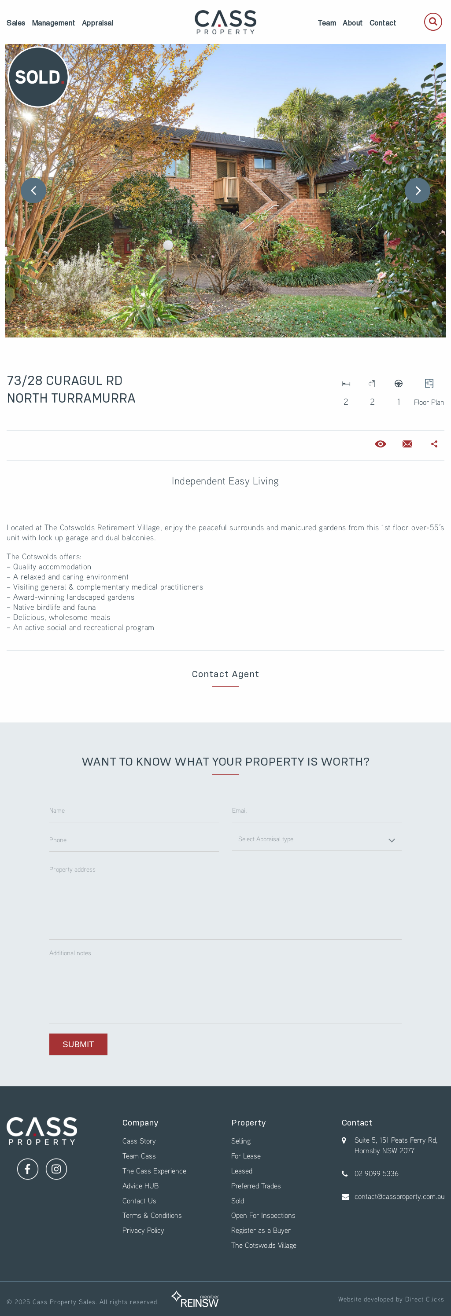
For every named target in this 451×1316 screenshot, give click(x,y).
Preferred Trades (256, 1185)
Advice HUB (140, 1185)
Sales (16, 23)
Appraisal (98, 23)
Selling (241, 1140)
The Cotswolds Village (263, 1245)
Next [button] (417, 190)
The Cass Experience (154, 1170)
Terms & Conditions (152, 1215)
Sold (237, 1200)
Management (53, 23)
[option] (225, 190)
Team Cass (139, 1155)
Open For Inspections (263, 1215)
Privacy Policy (143, 1230)
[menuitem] (16, 23)
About (353, 23)
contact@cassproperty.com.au (399, 1196)
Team (327, 23)
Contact (383, 23)
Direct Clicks (424, 1299)
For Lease (246, 1155)
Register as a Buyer (261, 1230)
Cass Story (139, 1140)
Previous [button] (33, 190)
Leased (241, 1170)
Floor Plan (429, 390)
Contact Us (139, 1200)
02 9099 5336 (377, 1173)
